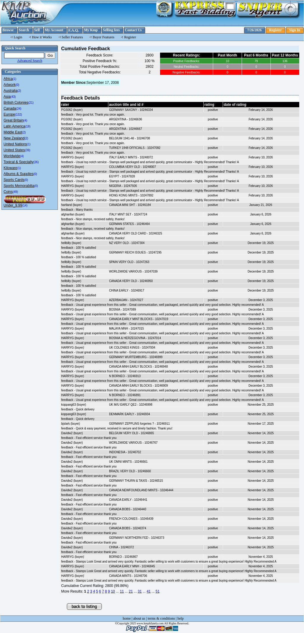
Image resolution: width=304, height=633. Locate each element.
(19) (28, 126)
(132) (18, 114)
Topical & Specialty (19, 162)
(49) (15, 191)
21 (131, 591)
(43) (13, 96)
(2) (19, 90)
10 (113, 591)
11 (122, 591)
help (181, 618)
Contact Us (133, 30)
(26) (36, 162)
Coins (8, 192)
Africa (8, 79)
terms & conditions (161, 618)
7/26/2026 (254, 30)
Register (275, 30)
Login (18, 37)
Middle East (13, 132)
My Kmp (91, 30)
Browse (8, 30)
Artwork (10, 85)
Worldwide (12, 156)
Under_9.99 (13, 205)
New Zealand (14, 138)
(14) (25, 205)
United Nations (15, 144)
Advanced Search (29, 61)
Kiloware (10, 168)
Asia (7, 97)
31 (140, 591)
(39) (27, 150)
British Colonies (16, 102)
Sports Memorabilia (19, 186)
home (127, 618)
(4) (25, 120)
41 (149, 591)
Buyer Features (103, 37)
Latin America (14, 126)
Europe (9, 114)
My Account (54, 30)
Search (24, 30)
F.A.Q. (73, 30)
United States (14, 150)
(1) (14, 79)
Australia (11, 91)
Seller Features (72, 37)
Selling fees (111, 30)
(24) (18, 108)
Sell (37, 30)
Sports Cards (14, 180)
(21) (31, 102)
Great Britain (13, 120)
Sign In (294, 30)
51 (157, 591)
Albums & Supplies (19, 174)
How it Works (42, 37)
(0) (17, 84)
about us (139, 618)
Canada (10, 108)
